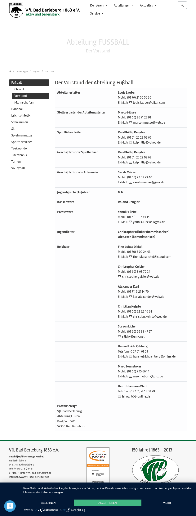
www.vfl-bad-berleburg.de (34, 476)
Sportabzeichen (22, 142)
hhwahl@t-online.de (136, 396)
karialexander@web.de (148, 297)
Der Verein (97, 5)
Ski (13, 129)
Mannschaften (24, 102)
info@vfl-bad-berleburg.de (36, 472)
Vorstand (20, 96)
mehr (167, 503)
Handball (17, 109)
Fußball (16, 83)
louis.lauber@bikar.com (149, 103)
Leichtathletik (20, 115)
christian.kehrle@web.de (150, 317)
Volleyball (18, 168)
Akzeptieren (107, 503)
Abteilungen (122, 5)
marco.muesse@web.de (149, 123)
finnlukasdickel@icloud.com (152, 257)
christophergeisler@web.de (140, 277)
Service (95, 13)
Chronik (19, 89)
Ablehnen (48, 503)
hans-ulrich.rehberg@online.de (154, 356)
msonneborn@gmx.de (148, 376)
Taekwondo (19, 148)
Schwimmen (19, 122)
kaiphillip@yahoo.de (147, 142)
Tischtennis (19, 155)
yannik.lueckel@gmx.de (149, 222)
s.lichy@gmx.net (133, 337)
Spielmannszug (21, 135)
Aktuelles (147, 5)
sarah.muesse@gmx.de (148, 182)
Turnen (16, 162)
